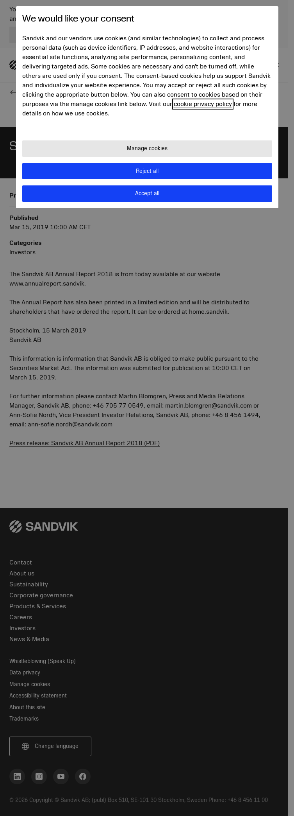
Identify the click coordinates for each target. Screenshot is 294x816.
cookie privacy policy (203, 104)
